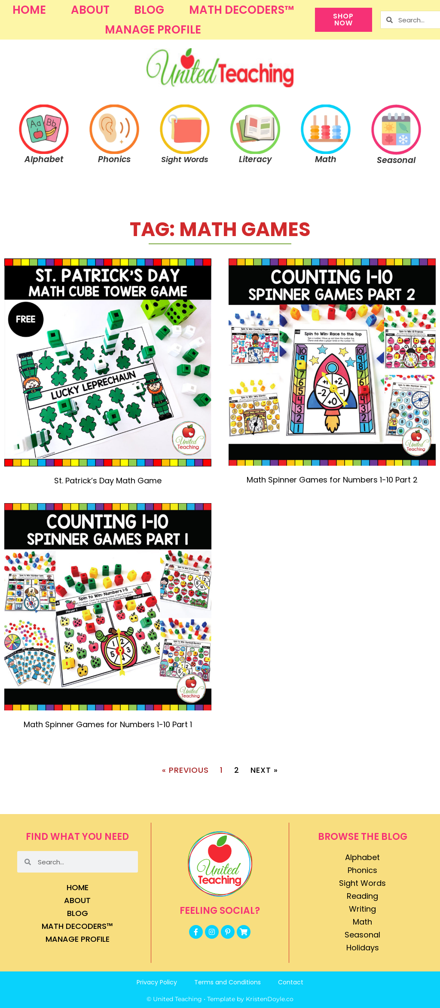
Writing (362, 909)
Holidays (362, 947)
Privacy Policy (157, 982)
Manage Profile (153, 29)
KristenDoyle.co (269, 999)
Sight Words (362, 883)
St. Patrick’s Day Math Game (108, 480)
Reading (362, 896)
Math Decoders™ (241, 10)
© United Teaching (174, 999)
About (90, 10)
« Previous (185, 770)
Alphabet (362, 857)
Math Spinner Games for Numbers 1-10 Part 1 (108, 724)
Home (29, 10)
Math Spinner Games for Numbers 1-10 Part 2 (332, 479)
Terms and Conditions (227, 982)
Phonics (362, 870)
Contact (290, 982)
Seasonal (362, 934)
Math (362, 921)
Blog (149, 10)
